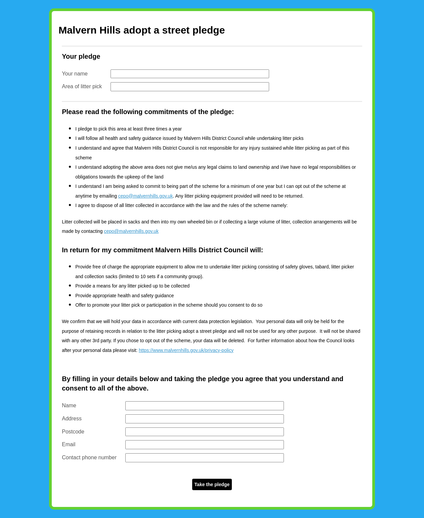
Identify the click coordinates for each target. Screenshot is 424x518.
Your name (75, 73)
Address (72, 418)
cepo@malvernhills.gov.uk (145, 196)
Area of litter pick (82, 86)
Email (68, 444)
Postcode (73, 431)
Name (69, 405)
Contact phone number (89, 457)
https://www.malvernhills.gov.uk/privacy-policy (186, 350)
